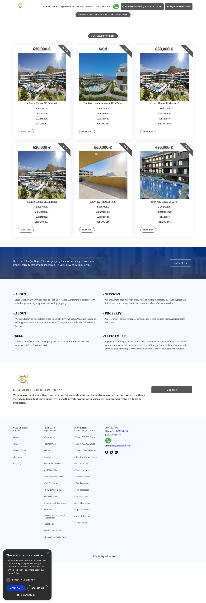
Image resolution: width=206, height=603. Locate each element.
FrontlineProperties (54, 504)
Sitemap (18, 497)
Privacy (17, 504)
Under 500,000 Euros (85, 477)
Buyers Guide (20, 490)
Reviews (106, 6)
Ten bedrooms (81, 563)
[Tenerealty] (14, 6)
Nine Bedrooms (82, 556)
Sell (97, 6)
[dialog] (27, 574)
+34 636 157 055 (83, 305)
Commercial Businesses (55, 543)
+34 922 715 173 (63, 305)
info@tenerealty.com (178, 6)
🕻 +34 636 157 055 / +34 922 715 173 (142, 6)
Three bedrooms (82, 517)
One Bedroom (81, 504)
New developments (53, 530)
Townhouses (50, 484)
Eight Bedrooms (82, 550)
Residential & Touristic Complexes (55, 557)
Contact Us (180, 303)
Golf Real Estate (52, 510)
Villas (79, 6)
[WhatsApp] (116, 6)
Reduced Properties (54, 517)
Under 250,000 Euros (85, 471)
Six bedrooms (81, 536)
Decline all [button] (38, 588)
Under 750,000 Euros (85, 484)
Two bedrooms (82, 510)
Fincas (48, 497)
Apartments (67, 6)
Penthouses (50, 477)
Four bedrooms (82, 523)
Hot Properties (51, 523)
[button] (27, 595)
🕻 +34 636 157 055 (113, 475)
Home (46, 6)
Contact (89, 6)
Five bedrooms (82, 530)
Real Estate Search (53, 570)
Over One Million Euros (86, 497)
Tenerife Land (51, 536)
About (55, 6)
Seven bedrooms (82, 543)
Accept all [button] (16, 588)
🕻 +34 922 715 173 (120, 471)
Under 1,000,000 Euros (85, 490)
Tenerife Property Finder (56, 577)
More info (26, 171)
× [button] (48, 553)
